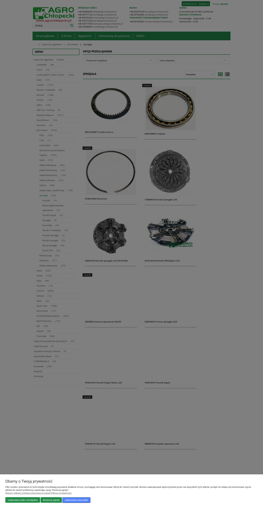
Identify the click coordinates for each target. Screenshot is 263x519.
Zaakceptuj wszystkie (76, 500)
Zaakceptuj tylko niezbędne (23, 500)
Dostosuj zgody (51, 500)
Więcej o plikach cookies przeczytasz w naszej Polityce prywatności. (38, 493)
